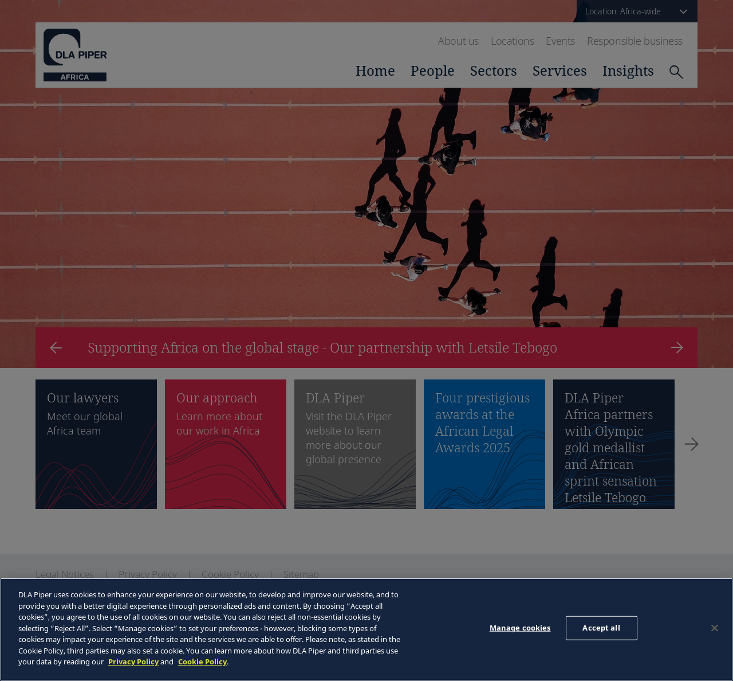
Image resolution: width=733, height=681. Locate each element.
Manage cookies (520, 628)
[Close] (714, 628)
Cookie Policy (202, 661)
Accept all (601, 628)
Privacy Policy (133, 661)
